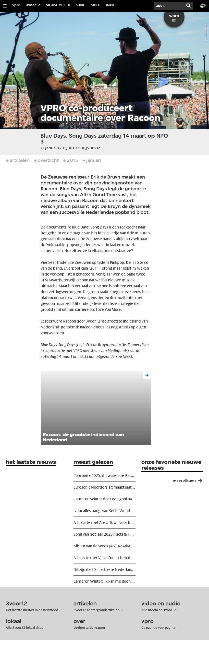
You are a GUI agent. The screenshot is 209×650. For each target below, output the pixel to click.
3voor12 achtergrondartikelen (97, 610)
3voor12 (33, 5)
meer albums (189, 482)
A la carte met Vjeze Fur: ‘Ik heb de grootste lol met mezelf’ (104, 558)
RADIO (111, 5)
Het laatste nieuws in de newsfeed (32, 610)
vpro (16, 5)
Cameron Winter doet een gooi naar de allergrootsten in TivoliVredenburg (104, 499)
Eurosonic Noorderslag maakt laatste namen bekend (104, 487)
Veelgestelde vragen (89, 627)
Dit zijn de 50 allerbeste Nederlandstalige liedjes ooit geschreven (104, 569)
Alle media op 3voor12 (158, 610)
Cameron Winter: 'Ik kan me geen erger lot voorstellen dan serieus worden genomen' (104, 581)
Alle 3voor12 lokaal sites (24, 627)
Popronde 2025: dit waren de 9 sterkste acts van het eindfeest (104, 475)
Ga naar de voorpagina (158, 627)
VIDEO (95, 5)
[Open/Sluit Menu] (5, 6)
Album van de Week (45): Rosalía (102, 546)
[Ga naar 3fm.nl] (203, 5)
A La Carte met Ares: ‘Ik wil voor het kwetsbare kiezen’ (104, 522)
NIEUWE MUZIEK (58, 5)
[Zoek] (169, 6)
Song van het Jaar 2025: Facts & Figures (104, 534)
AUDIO (81, 5)
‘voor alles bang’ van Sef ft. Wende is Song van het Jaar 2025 (104, 511)
